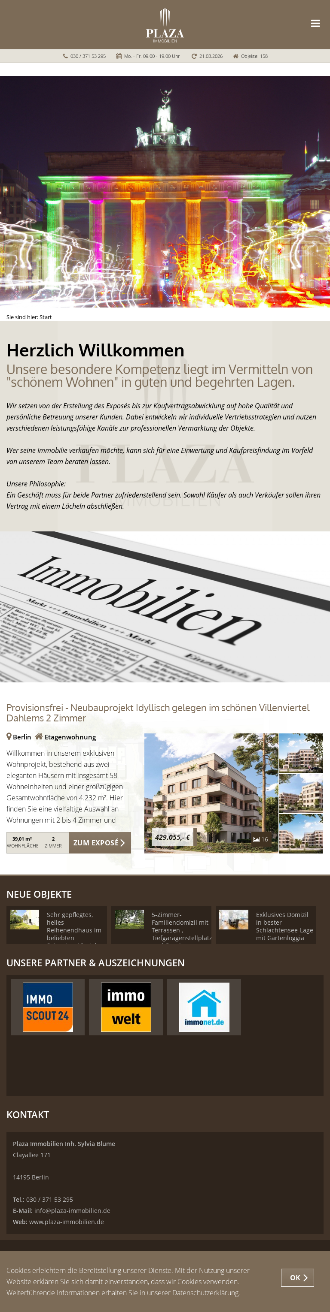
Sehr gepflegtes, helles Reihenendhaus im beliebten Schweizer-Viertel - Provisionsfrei (74, 934)
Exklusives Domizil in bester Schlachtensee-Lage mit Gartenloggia (284, 926)
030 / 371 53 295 (88, 56)
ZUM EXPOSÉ (96, 843)
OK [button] (295, 1277)
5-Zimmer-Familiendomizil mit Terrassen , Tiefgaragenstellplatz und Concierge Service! (182, 934)
